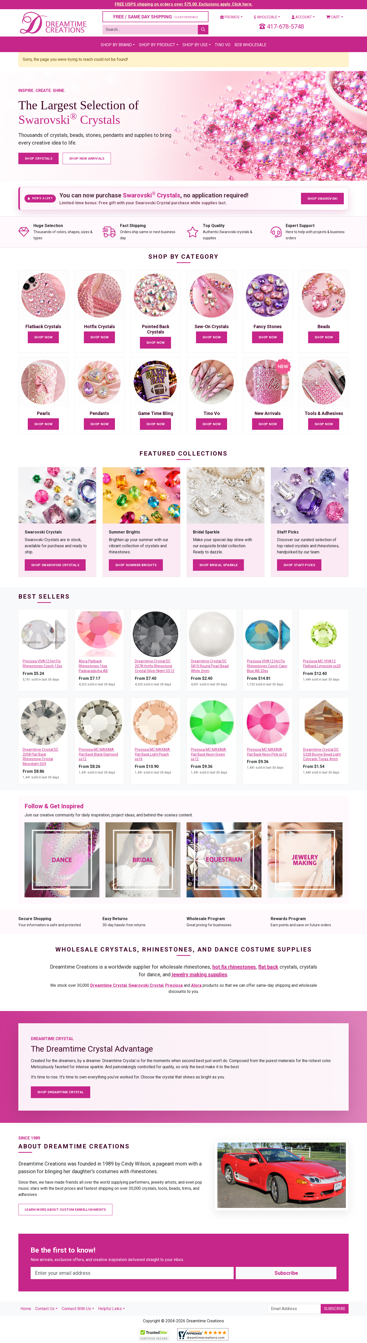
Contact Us (45, 1308)
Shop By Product (157, 44)
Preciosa (174, 985)
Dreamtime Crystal (108, 985)
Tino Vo (222, 44)
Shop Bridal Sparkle (218, 565)
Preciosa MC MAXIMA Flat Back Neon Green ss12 (208, 754)
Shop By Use (195, 44)
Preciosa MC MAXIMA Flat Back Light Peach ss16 (152, 754)
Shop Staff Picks (299, 565)
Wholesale (265, 17)
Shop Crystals (38, 158)
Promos (230, 17)
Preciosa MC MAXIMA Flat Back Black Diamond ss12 (98, 754)
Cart (333, 17)
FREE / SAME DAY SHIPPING (155, 16)
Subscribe (286, 1273)
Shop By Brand (116, 44)
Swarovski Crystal (145, 985)
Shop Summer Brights (135, 565)
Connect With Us (76, 1308)
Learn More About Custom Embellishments (65, 1209)
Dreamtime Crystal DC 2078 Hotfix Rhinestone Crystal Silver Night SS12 (154, 666)
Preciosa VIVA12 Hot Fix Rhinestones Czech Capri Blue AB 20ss (267, 666)
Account (302, 17)
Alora (196, 985)
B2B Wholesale (250, 44)
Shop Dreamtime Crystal (60, 1092)
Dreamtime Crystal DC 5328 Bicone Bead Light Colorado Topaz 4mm (322, 754)
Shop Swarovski (322, 198)
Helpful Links (110, 1308)
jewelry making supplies (199, 974)
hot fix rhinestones (234, 967)
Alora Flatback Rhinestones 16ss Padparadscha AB (93, 666)
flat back (268, 967)
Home (25, 1308)
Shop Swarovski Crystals (55, 565)
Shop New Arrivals (86, 158)
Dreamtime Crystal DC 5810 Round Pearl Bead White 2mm (210, 666)
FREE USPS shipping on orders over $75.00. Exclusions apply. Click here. (184, 4)
